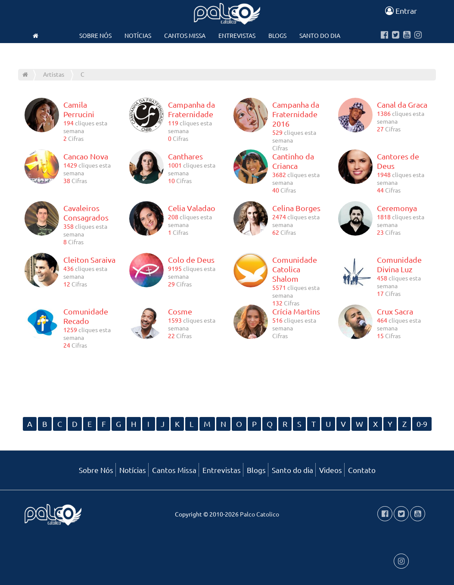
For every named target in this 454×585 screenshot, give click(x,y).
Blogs (277, 35)
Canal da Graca (402, 104)
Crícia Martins (296, 311)
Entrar (401, 10)
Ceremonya (397, 207)
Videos (189, 52)
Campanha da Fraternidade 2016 (295, 114)
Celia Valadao (191, 207)
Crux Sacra (395, 311)
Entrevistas (236, 35)
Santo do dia (319, 35)
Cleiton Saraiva (89, 259)
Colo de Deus (191, 259)
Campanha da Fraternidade (191, 109)
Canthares (185, 156)
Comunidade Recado (85, 316)
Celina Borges (296, 207)
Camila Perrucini (78, 109)
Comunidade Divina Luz (399, 264)
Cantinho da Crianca (293, 161)
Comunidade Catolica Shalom (294, 269)
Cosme (180, 311)
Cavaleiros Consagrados (86, 212)
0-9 (422, 423)
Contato (226, 52)
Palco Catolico (259, 514)
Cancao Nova (85, 156)
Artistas (53, 74)
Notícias (137, 35)
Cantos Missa (184, 35)
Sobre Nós (95, 35)
